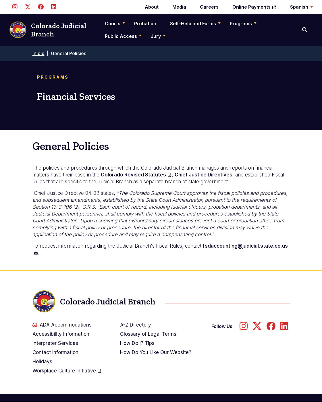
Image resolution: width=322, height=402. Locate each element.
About (152, 7)
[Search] (305, 30)
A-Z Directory (135, 325)
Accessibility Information (60, 334)
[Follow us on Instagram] (14, 6)
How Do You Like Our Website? (155, 352)
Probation (145, 23)
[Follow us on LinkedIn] (53, 6)
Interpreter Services (55, 343)
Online (254, 7)
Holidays (42, 361)
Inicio (38, 53)
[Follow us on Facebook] (40, 6)
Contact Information (55, 352)
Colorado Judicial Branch (47, 30)
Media (179, 7)
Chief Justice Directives (203, 175)
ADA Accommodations (62, 325)
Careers (209, 7)
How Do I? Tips (137, 343)
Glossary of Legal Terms (148, 334)
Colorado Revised (136, 175)
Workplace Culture (67, 370)
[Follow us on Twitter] (27, 6)
